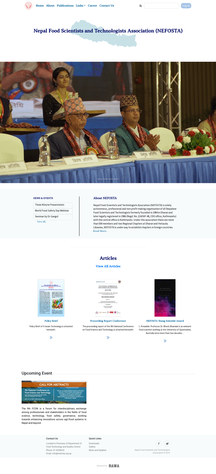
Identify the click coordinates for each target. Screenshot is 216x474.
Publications (65, 5)
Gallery (92, 447)
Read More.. (100, 231)
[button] (16, 120)
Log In (186, 5)
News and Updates (97, 450)
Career (92, 5)
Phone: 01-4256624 (55, 450)
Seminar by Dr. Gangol (46, 216)
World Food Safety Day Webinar (52, 210)
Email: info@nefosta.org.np (59, 453)
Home (40, 5)
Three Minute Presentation (49, 204)
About (50, 5)
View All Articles (108, 266)
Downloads (94, 443)
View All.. (41, 222)
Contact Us (106, 5)
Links (79, 5)
